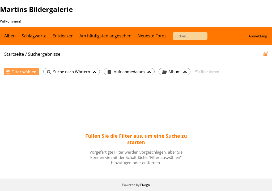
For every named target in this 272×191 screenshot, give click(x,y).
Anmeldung (258, 36)
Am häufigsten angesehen (105, 36)
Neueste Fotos (152, 36)
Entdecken (63, 36)
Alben (10, 36)
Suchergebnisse (44, 54)
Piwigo (145, 185)
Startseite (14, 54)
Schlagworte (34, 36)
